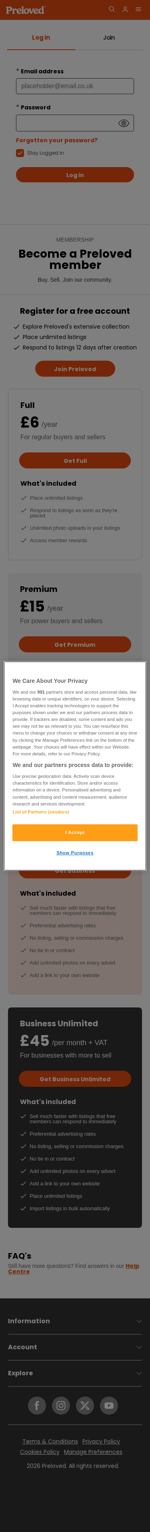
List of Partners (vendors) (40, 811)
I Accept (74, 832)
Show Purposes (75, 852)
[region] (75, 766)
